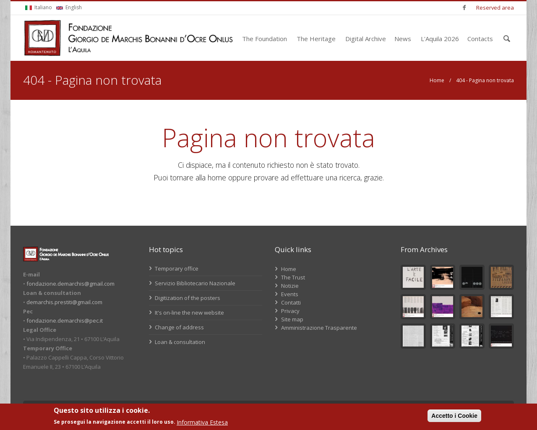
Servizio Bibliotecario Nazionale (192, 283)
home (217, 177)
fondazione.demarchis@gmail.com (70, 283)
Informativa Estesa (202, 422)
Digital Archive (365, 38)
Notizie (290, 285)
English (69, 7)
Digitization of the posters (184, 298)
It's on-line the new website (186, 312)
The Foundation (264, 38)
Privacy (290, 311)
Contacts (480, 38)
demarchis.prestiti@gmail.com (64, 302)
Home (437, 80)
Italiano (38, 7)
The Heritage (316, 38)
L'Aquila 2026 (440, 38)
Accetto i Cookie (454, 415)
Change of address (176, 327)
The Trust (293, 277)
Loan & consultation (177, 342)
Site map (292, 319)
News (402, 38)
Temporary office (173, 268)
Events (289, 294)
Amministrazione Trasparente (319, 327)
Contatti (291, 302)
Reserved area (495, 7)
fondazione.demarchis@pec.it (64, 320)
